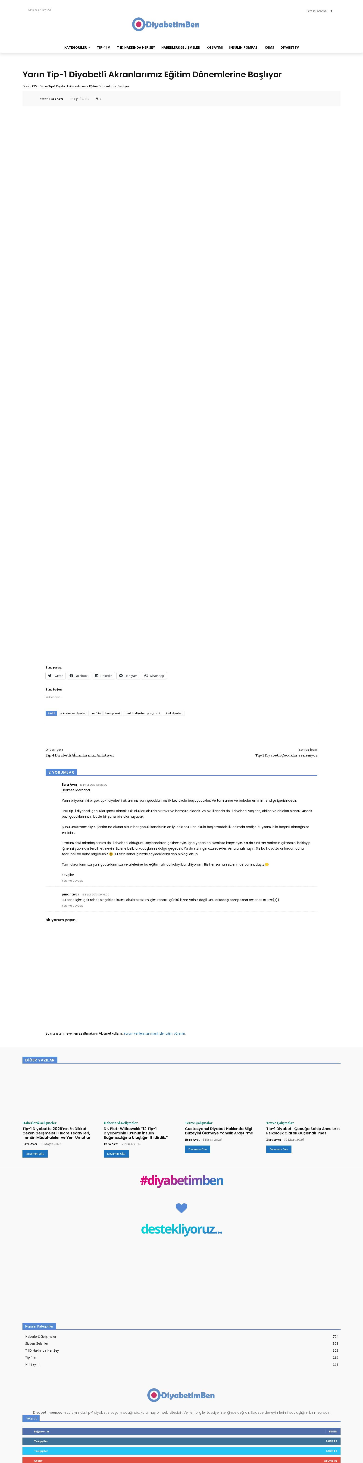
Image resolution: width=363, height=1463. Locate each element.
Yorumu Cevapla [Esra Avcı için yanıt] (73, 880)
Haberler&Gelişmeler (39, 1123)
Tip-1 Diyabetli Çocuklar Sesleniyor (286, 755)
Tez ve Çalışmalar (199, 1123)
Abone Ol (330, 1460)
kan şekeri (112, 713)
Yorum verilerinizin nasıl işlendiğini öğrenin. (154, 1033)
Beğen (333, 1431)
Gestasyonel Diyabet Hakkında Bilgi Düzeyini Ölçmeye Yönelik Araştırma (219, 1131)
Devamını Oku (35, 1153)
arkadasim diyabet (73, 713)
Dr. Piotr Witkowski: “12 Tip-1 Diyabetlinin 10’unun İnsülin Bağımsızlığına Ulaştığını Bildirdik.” (136, 1133)
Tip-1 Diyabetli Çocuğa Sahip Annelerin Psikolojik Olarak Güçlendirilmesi (303, 1131)
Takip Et (331, 1441)
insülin (96, 713)
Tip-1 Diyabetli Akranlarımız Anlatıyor (80, 755)
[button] (321, 11)
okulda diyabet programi (142, 713)
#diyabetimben (181, 1181)
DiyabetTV (29, 86)
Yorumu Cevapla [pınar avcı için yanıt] (73, 905)
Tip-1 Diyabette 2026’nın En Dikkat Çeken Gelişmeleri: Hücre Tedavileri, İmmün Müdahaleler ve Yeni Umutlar (56, 1133)
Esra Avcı (56, 99)
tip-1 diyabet (174, 713)
